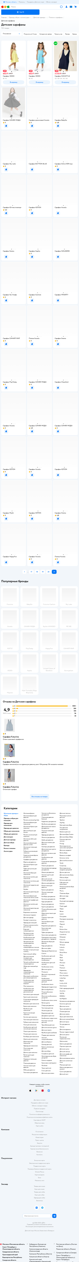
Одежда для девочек (48, 835)
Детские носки (64, 1006)
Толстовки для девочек (30, 1072)
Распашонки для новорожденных (28, 934)
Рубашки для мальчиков (30, 1022)
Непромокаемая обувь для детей (67, 887)
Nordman (44, 1065)
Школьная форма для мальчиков (30, 823)
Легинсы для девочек (48, 837)
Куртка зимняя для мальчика (29, 1013)
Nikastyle (63, 937)
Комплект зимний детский (47, 1021)
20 (48, 572)
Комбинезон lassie (47, 984)
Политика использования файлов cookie (39, 1117)
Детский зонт (64, 1074)
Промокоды (39, 1111)
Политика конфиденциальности (39, 1114)
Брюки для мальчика (29, 1006)
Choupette (63, 916)
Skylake (25, 889)
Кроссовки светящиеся (49, 1063)
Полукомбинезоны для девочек (49, 910)
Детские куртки (47, 969)
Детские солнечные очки (66, 1061)
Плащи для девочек (48, 1005)
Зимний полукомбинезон (47, 1038)
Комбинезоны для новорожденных (29, 938)
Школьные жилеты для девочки (30, 905)
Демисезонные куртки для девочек (49, 850)
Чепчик (62, 1027)
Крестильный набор (29, 954)
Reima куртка (46, 1003)
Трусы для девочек (65, 1009)
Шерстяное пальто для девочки (49, 914)
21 (54, 572)
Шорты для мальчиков (30, 1039)
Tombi (61, 863)
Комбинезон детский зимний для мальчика (30, 1028)
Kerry (61, 927)
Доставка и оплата (39, 1100)
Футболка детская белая (49, 1033)
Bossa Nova (63, 952)
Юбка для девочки (29, 1070)
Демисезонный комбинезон (46, 959)
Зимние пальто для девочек (29, 1066)
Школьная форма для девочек (30, 816)
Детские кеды (64, 896)
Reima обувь (63, 853)
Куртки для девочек (48, 907)
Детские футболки (47, 989)
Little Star (63, 978)
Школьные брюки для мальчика (30, 827)
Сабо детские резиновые (64, 883)
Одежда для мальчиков (30, 1046)
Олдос (62, 909)
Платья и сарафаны (56, 17)
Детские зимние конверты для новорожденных (28, 958)
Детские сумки (64, 1049)
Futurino (62, 939)
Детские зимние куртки (49, 1027)
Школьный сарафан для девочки (30, 900)
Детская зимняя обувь (66, 875)
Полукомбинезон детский (47, 992)
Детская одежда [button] (9, 840)
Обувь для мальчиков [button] (11, 831)
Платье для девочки (29, 1063)
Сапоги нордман (47, 1060)
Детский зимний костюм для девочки (48, 879)
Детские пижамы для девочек (48, 843)
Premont (62, 968)
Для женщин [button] (8, 837)
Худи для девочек (47, 901)
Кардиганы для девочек (49, 821)
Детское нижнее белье (67, 1019)
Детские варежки (65, 1029)
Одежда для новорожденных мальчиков (28, 972)
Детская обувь (46, 1051)
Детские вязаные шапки (67, 1058)
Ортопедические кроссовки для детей (66, 847)
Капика (62, 921)
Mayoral (62, 924)
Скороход (63, 866)
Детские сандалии (65, 850)
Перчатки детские (65, 1046)
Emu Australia (64, 975)
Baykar (62, 981)
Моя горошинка (28, 986)
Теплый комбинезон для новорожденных (31, 963)
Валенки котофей (65, 855)
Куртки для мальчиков (30, 997)
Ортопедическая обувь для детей (49, 1057)
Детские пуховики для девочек (49, 854)
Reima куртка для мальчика (28, 1055)
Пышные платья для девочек (48, 831)
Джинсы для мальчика (30, 1052)
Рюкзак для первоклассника (65, 1038)
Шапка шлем (64, 1041)
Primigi (62, 843)
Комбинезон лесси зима (49, 1000)
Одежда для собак (39, 1198)
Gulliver (62, 904)
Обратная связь (39, 1123)
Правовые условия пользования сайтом (39, 1224)
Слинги (44, 953)
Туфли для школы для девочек (30, 869)
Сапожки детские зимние (65, 840)
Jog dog (62, 822)
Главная (4, 17)
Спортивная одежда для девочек (49, 862)
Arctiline (62, 991)
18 (37, 572)
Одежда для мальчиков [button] (8, 824)
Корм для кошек (39, 1189)
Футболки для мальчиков (27, 1009)
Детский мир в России (32, 1231)
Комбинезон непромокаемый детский (47, 980)
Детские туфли (46, 948)
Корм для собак (39, 1195)
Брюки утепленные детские (48, 1047)
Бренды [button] (6, 845)
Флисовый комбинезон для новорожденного (30, 977)
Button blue (63, 929)
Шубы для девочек (47, 840)
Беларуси (51, 1231)
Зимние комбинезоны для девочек (49, 814)
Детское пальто (46, 1030)
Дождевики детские (48, 1016)
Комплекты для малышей (31, 994)
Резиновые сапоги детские (65, 816)
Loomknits (63, 934)
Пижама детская (65, 1011)
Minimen (62, 963)
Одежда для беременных (49, 951)
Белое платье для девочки (47, 886)
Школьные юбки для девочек (29, 839)
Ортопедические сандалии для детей (66, 869)
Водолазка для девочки (49, 926)
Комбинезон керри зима (49, 1018)
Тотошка (62, 945)
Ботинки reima (64, 858)
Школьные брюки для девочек (30, 865)
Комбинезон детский (48, 956)
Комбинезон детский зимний (48, 963)
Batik (61, 957)
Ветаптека (39, 1201)
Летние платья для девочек (47, 893)
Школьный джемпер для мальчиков (31, 909)
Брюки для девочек (48, 890)
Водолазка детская (47, 1013)
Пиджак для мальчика (48, 1035)
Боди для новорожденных (28, 930)
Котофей (62, 898)
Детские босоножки (66, 860)
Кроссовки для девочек (49, 935)
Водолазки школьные (30, 912)
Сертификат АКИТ (39, 1120)
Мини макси (63, 973)
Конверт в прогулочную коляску (31, 950)
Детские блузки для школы (29, 831)
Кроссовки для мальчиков (46, 929)
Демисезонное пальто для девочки (49, 827)
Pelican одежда (64, 942)
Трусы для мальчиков (66, 1016)
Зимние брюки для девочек (47, 922)
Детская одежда (39, 17)
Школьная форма (28, 813)
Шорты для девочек (48, 872)
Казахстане (43, 1231)
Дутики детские (65, 872)
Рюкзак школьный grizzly (31, 820)
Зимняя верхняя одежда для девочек (49, 869)
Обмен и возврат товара (39, 1106)
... (28, 572)
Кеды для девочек (47, 946)
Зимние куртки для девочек (48, 875)
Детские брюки (47, 1042)
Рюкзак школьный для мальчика (30, 835)
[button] (20, 12)
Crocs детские (46, 1071)
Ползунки (45, 972)
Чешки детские (46, 1068)
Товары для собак (39, 1192)
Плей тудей (63, 906)
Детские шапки (64, 1034)
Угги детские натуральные (64, 828)
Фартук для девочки (29, 862)
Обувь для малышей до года (30, 967)
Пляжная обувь (64, 893)
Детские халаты (65, 1014)
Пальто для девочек (48, 866)
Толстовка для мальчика (30, 1019)
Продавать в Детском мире (39, 1103)
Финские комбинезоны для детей (49, 997)
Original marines (65, 932)
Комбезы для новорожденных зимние (31, 946)
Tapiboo (62, 820)
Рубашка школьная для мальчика (30, 852)
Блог (39, 1178)
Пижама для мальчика (30, 1034)
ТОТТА (62, 993)
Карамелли (63, 970)
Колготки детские (65, 1004)
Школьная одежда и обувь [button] (11, 814)
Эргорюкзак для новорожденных (28, 942)
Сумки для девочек (66, 1071)
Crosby (62, 965)
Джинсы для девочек (48, 883)
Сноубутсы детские (48, 1054)
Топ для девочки (65, 1024)
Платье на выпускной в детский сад (30, 926)
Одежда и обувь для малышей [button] (11, 819)
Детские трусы (64, 1022)
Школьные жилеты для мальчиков (30, 877)
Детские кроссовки (48, 1073)
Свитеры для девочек (48, 847)
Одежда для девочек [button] (11, 828)
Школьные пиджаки (29, 915)
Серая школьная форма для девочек (30, 856)
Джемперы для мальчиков (28, 1042)
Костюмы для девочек (48, 899)
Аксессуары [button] (8, 851)
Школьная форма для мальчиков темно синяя (30, 896)
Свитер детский (47, 1044)
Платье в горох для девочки (47, 918)
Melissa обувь (64, 877)
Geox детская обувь (66, 825)
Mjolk (61, 960)
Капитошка (63, 986)
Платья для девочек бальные (48, 818)
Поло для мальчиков (29, 1025)
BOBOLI (62, 996)
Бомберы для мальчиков (31, 1036)
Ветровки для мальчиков (31, 1004)
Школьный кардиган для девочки (31, 886)
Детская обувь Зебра (66, 837)
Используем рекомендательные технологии (39, 1226)
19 (43, 572)
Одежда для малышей (30, 923)
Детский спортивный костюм (48, 975)
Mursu (62, 891)
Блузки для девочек (48, 904)
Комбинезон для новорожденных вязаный (28, 981)
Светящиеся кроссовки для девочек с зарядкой (49, 938)
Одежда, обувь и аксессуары (19, 17)
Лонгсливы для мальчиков (28, 1049)
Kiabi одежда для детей (67, 988)
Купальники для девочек (67, 1001)
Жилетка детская (47, 1010)
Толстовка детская (47, 1008)
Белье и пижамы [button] (9, 848)
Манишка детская (65, 1065)
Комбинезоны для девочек (47, 858)
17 (31, 572)
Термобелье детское (48, 1025)
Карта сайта (39, 1126)
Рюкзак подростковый (67, 1032)
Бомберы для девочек (48, 896)
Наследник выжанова (66, 919)
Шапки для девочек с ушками (66, 1068)
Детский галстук (65, 1051)
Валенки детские (65, 832)
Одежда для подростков (49, 987)
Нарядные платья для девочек (30, 1060)
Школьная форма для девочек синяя (30, 843)
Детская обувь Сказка (66, 834)
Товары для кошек (39, 1186)
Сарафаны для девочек (30, 859)
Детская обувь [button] (9, 843)
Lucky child (63, 983)
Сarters (62, 950)
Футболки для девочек (49, 824)
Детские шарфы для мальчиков (66, 1055)
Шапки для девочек (66, 1044)
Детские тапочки (65, 813)
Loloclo (62, 947)
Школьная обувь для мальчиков (29, 873)
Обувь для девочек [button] (11, 834)
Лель (61, 955)
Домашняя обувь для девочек (48, 942)
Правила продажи (39, 1109)
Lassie (61, 914)
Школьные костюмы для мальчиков (31, 881)
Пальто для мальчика (29, 1031)
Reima (61, 911)
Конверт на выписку (29, 920)
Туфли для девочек (47, 932)
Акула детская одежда (66, 901)
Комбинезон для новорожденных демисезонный (28, 990)
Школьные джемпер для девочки (31, 892)
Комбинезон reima (47, 967)
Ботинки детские (65, 880)
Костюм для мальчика (30, 1017)
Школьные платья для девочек (30, 848)
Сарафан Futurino (11, 736)
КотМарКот (63, 999)
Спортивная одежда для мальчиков (30, 1000)
